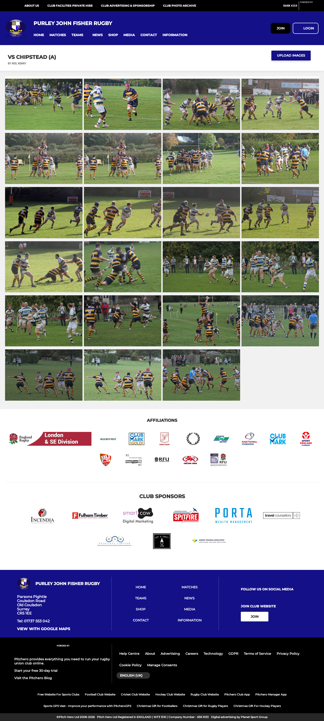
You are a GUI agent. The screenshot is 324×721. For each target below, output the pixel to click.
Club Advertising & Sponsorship (128, 5)
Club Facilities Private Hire (70, 5)
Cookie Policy (130, 665)
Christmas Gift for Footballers (157, 706)
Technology (213, 654)
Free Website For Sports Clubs (58, 694)
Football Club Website (100, 694)
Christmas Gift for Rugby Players (205, 706)
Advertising (170, 654)
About (150, 654)
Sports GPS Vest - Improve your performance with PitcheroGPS (87, 706)
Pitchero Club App (237, 694)
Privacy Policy (288, 654)
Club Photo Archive (179, 5)
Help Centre (129, 654)
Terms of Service (257, 654)
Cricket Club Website (135, 694)
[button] (39, 35)
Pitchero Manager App (271, 694)
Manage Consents (162, 665)
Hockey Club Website (170, 694)
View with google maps (43, 629)
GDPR (233, 654)
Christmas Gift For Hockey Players (257, 706)
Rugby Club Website (204, 694)
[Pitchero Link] (309, 7)
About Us (31, 5)
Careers (191, 654)
